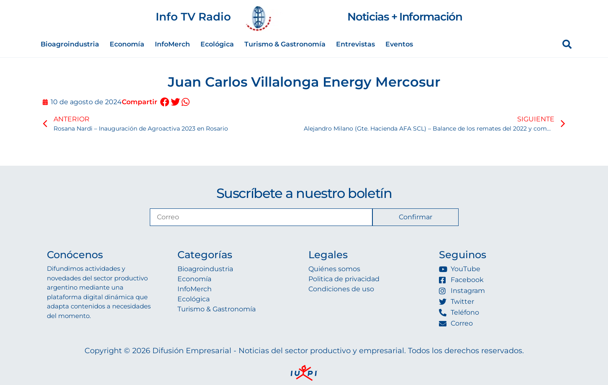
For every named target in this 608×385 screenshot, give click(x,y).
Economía (127, 44)
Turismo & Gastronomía (285, 44)
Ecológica (217, 44)
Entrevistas (355, 44)
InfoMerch (172, 44)
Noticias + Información (404, 16)
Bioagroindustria (70, 44)
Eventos (399, 44)
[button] (165, 102)
